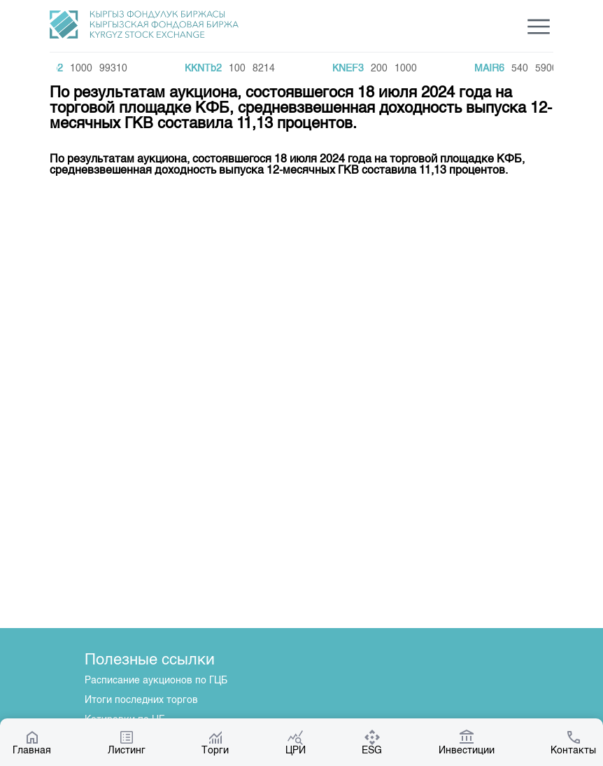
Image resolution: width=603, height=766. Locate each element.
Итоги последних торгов (141, 700)
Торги (215, 742)
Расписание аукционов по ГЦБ (156, 680)
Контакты (573, 742)
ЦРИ (295, 742)
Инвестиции (467, 742)
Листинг (127, 742)
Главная (32, 742)
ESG (372, 742)
